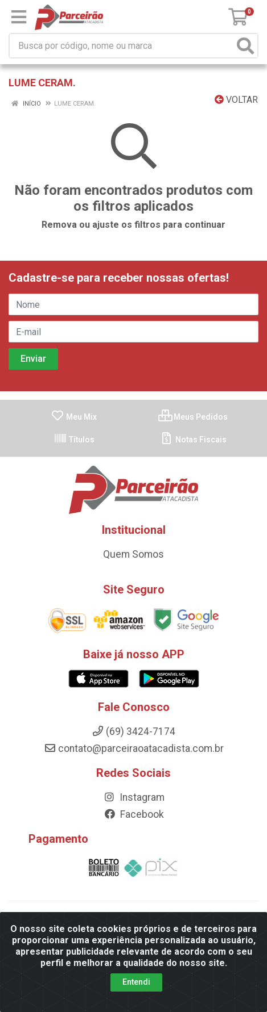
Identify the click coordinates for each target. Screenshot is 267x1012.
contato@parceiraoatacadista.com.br (134, 748)
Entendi (136, 981)
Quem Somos (133, 554)
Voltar (236, 99)
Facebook (134, 814)
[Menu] (19, 17)
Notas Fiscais (193, 439)
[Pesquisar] (245, 45)
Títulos (74, 439)
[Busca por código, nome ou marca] (122, 45)
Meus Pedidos (193, 416)
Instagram (134, 797)
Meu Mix (74, 416)
